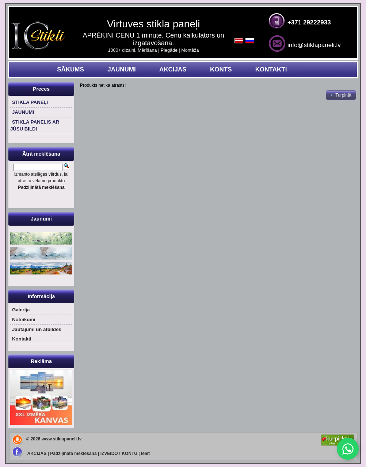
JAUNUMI (121, 69)
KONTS (221, 69)
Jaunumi (41, 219)
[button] (341, 95)
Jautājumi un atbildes (36, 329)
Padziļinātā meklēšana (73, 453)
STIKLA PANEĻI (30, 102)
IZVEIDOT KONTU (118, 453)
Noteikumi (23, 319)
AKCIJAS (173, 69)
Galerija (21, 309)
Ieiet (145, 453)
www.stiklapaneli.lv (62, 438)
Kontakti (21, 339)
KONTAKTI (271, 69)
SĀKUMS (70, 69)
